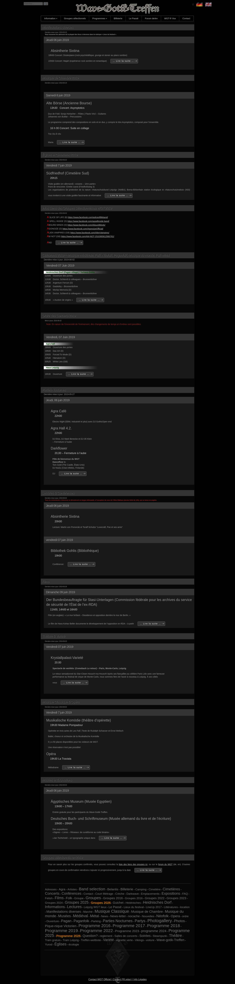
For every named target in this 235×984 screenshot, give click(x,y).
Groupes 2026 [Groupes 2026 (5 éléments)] (101, 902)
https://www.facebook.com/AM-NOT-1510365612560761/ (87, 236)
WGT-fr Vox (170, 18)
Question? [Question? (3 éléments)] (90, 936)
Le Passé (133, 18)
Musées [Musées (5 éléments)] (64, 916)
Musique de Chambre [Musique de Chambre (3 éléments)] (147, 911)
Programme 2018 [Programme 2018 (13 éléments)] (163, 925)
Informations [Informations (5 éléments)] (55, 907)
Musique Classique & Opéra (60, 702)
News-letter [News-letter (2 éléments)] (118, 916)
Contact (186, 18)
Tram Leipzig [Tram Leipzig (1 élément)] (71, 940)
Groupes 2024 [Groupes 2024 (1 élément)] (54, 902)
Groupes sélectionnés (75, 18)
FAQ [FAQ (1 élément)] (185, 893)
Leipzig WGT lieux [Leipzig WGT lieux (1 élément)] (95, 907)
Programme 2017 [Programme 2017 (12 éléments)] (129, 925)
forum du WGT (165, 864)
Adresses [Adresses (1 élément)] (51, 889)
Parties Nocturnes (54, 390)
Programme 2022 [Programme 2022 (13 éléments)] (96, 930)
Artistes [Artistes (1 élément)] (72, 889)
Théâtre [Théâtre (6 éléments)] (175, 935)
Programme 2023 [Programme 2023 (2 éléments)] (127, 931)
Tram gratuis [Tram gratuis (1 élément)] (53, 940)
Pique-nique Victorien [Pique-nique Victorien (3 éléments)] (60, 926)
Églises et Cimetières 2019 (59, 155)
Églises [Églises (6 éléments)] (60, 944)
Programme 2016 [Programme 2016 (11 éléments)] (94, 925)
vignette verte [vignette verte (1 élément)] (124, 940)
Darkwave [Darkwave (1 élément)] (132, 893)
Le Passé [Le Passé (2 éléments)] (115, 907)
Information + (50, 18)
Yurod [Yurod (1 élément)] (48, 944)
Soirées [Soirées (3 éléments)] (145, 936)
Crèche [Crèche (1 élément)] (119, 893)
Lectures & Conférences (58, 493)
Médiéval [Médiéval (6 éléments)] (80, 916)
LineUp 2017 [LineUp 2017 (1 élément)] (154, 907)
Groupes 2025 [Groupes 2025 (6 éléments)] (76, 902)
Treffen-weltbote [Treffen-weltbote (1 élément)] (91, 940)
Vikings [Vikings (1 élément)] (139, 940)
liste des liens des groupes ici (133, 864)
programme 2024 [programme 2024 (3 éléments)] (153, 931)
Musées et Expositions (57, 780)
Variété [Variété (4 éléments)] (108, 940)
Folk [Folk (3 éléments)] (69, 898)
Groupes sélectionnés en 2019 (62, 857)
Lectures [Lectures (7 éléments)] (74, 907)
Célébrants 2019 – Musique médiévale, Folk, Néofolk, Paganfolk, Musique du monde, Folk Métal (105, 255)
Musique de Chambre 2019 (60, 78)
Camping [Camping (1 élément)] (141, 889)
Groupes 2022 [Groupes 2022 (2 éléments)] (154, 898)
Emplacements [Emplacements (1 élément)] (150, 893)
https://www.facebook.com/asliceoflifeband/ (88, 217)
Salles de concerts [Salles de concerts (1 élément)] (125, 935)
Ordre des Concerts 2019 (59, 315)
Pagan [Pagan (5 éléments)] (66, 921)
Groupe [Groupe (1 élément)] (78, 898)
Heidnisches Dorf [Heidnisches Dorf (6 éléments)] (157, 902)
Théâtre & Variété (53, 636)
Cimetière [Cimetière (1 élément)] (155, 889)
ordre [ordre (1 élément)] (185, 916)
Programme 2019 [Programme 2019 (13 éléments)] (61, 930)
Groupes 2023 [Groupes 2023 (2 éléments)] (176, 898)
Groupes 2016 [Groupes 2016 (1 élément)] (134, 898)
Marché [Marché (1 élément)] (87, 911)
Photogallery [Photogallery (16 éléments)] (159, 920)
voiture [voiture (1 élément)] (150, 940)
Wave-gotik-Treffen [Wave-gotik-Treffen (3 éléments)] (170, 940)
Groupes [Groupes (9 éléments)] (93, 898)
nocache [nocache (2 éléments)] (134, 916)
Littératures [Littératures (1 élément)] (171, 907)
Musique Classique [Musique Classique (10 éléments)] (112, 911)
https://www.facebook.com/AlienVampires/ (89, 232)
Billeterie (118, 18)
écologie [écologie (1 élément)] (74, 944)
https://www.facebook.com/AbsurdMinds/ (86, 225)
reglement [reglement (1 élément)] (106, 935)
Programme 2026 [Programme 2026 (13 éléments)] (68, 935)
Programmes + (99, 18)
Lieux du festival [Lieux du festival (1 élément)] (134, 907)
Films (45, 581)
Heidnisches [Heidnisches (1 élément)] (133, 902)
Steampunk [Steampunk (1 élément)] (160, 935)
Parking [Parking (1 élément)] (96, 921)
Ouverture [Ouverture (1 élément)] (52, 921)
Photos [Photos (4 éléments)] (179, 921)
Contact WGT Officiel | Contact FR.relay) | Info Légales (117, 979)
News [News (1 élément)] (104, 916)
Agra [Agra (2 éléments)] (62, 889)
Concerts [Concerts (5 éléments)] (52, 893)
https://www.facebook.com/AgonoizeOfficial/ (82, 229)
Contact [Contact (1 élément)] (88, 893)
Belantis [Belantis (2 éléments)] (112, 889)
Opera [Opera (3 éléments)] (175, 916)
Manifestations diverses (57, 27)
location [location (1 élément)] (185, 907)
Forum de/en (151, 18)
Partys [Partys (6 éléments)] (140, 921)
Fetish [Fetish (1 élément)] (49, 898)
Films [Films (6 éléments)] (59, 898)
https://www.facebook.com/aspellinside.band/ (88, 221)
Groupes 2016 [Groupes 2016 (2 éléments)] (113, 898)
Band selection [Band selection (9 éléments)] (92, 889)
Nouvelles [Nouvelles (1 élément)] (148, 916)
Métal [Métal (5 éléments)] (94, 916)
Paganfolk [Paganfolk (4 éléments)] (81, 921)
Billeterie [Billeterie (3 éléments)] (126, 889)
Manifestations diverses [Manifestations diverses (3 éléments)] (63, 911)
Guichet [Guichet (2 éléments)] (118, 902)
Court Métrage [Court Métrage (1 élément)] (104, 893)
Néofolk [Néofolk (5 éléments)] (162, 916)
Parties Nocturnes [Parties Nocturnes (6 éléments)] (117, 921)
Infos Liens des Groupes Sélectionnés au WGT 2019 (77, 208)
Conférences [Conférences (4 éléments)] (71, 893)
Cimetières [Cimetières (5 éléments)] (171, 889)
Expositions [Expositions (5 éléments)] (171, 893)
